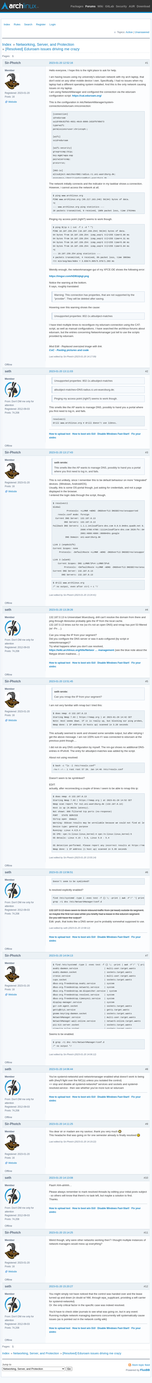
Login (52, 24)
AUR (132, 6)
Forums (90, 6)
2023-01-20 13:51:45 (61, 681)
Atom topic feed (141, 1364)
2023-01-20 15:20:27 (61, 1286)
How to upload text (59, 434)
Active (129, 32)
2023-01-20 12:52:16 (61, 62)
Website (12, 102)
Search (28, 24)
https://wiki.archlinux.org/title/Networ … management (81, 650)
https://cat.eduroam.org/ (87, 95)
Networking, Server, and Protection (45, 44)
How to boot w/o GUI (83, 434)
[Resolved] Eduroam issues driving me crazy (42, 49)
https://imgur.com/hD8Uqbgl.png (69, 276)
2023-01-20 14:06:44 (61, 1069)
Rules (17, 24)
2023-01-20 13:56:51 (61, 872)
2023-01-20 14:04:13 (61, 955)
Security (121, 6)
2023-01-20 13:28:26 (61, 609)
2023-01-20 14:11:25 (61, 1123)
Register (41, 24)
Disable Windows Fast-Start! (113, 434)
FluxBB (145, 1370)
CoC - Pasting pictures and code (69, 350)
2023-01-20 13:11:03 (61, 371)
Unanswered (142, 32)
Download (143, 6)
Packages (77, 6)
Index (7, 24)
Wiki (100, 6)
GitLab (109, 6)
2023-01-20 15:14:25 (61, 1232)
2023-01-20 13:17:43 (61, 452)
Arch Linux (20, 6)
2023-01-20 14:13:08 (61, 1177)
